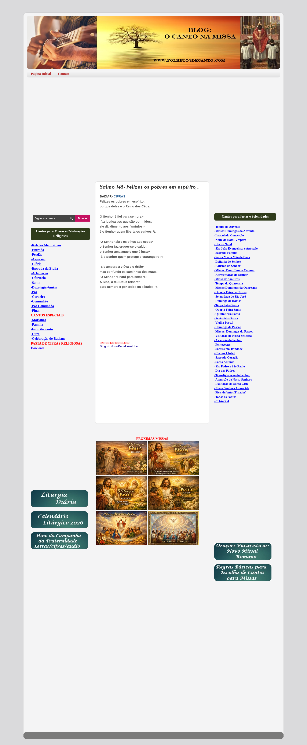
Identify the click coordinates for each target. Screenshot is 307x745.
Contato (64, 74)
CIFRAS (119, 196)
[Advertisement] (153, 113)
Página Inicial (41, 74)
